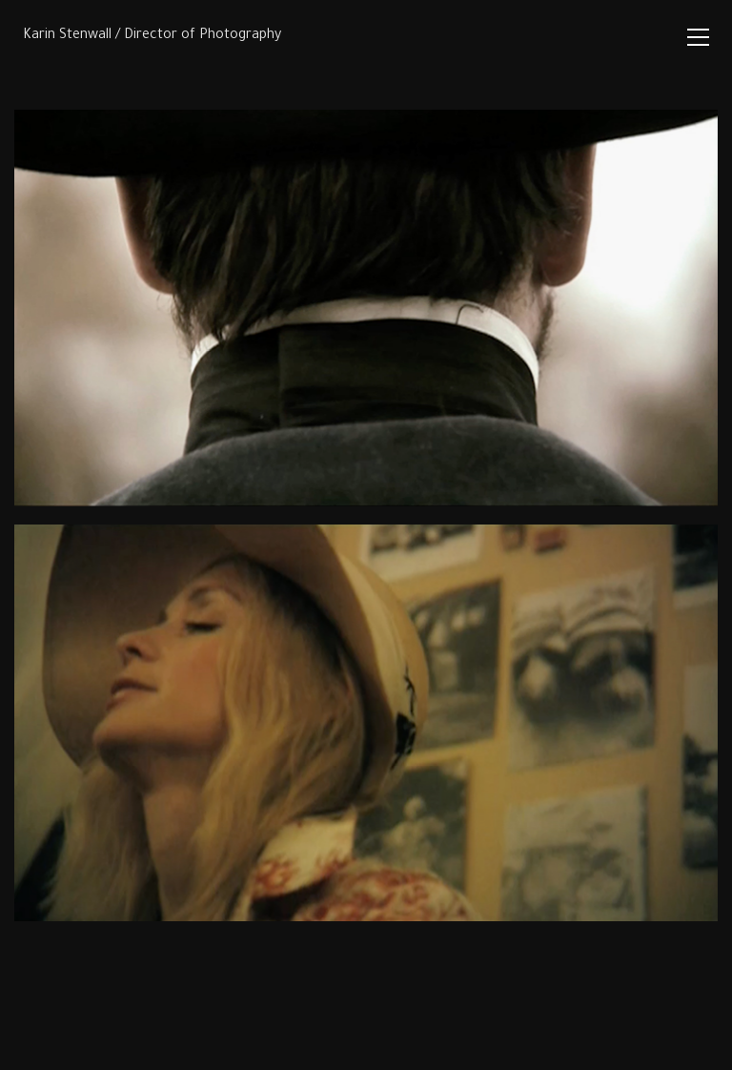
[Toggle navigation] (698, 37)
